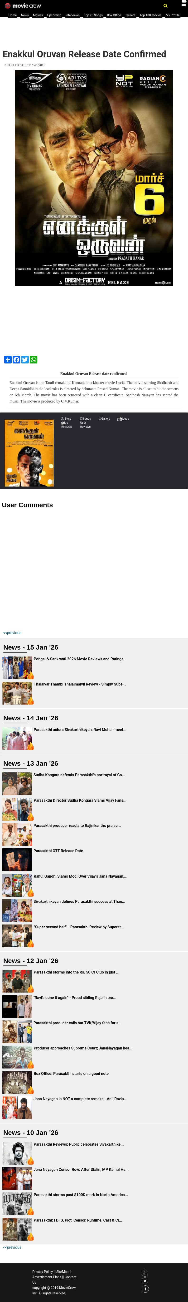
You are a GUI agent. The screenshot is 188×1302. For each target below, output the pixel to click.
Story (68, 418)
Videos (124, 418)
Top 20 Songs (93, 15)
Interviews (73, 15)
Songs (87, 418)
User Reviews (85, 424)
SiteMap (62, 1272)
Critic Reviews (66, 424)
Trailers (130, 15)
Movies (38, 15)
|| (54, 1272)
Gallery (105, 418)
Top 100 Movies (151, 15)
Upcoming (54, 15)
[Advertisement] (88, 31)
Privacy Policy (42, 1272)
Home (12, 15)
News (25, 15)
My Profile (173, 15)
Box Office (114, 15)
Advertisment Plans (46, 1277)
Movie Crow (23, 6)
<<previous (12, 633)
